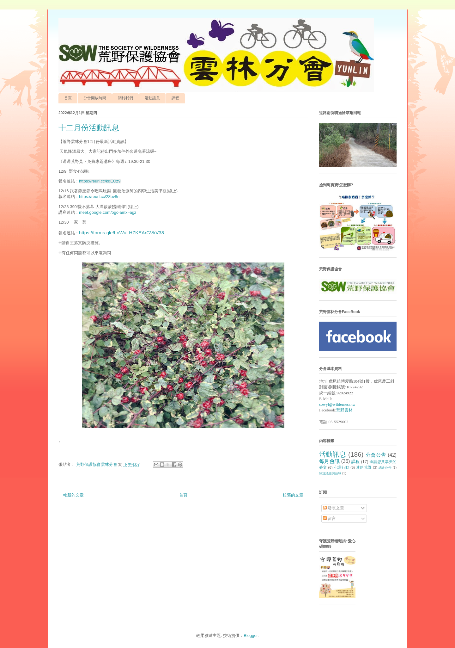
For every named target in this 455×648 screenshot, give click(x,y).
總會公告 (385, 467)
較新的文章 (73, 495)
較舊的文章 (293, 495)
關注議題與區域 (330, 473)
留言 (329, 518)
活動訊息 (152, 98)
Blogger (251, 635)
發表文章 (333, 508)
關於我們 (125, 98)
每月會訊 (329, 461)
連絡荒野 (364, 467)
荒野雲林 (344, 410)
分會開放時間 (94, 98)
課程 (175, 98)
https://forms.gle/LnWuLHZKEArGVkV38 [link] (121, 232)
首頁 (68, 98)
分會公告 (376, 455)
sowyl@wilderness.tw (337, 404)
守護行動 (341, 467)
